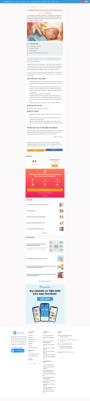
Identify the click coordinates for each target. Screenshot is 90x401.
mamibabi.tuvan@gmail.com (66, 344)
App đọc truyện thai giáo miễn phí (48, 348)
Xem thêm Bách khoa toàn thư (45, 281)
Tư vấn (30, 345)
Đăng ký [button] (86, 1)
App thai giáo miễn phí (48, 335)
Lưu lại (36, 150)
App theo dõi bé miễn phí (48, 365)
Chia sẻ (54, 149)
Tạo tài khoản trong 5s (45, 190)
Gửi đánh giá (54, 165)
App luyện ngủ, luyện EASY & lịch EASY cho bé (49, 388)
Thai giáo (18, 1)
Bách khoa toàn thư (34, 6)
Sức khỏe (42, 6)
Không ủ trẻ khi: (33, 50)
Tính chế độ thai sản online (49, 354)
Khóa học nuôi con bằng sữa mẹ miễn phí (48, 378)
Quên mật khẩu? (45, 195)
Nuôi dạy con (34, 1)
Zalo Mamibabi (17, 350)
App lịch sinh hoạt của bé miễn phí (49, 367)
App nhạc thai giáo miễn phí (48, 345)
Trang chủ (13, 1)
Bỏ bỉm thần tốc (33, 356)
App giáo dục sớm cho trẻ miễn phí (49, 385)
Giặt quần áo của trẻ (34, 48)
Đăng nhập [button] (82, 1)
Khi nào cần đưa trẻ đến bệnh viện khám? (38, 53)
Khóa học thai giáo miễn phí (48, 338)
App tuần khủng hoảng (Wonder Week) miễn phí (48, 371)
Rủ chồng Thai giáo (33, 354)
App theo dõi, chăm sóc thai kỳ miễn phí (48, 342)
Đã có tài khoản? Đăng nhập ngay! (45, 193)
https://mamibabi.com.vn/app (53, 145)
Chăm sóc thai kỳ (26, 1)
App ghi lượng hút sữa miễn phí (49, 374)
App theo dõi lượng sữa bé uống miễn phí (49, 381)
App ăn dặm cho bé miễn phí (48, 392)
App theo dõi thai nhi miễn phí (49, 357)
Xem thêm (45, 232)
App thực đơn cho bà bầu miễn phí (49, 352)
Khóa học (40, 1)
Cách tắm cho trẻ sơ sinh (35, 46)
